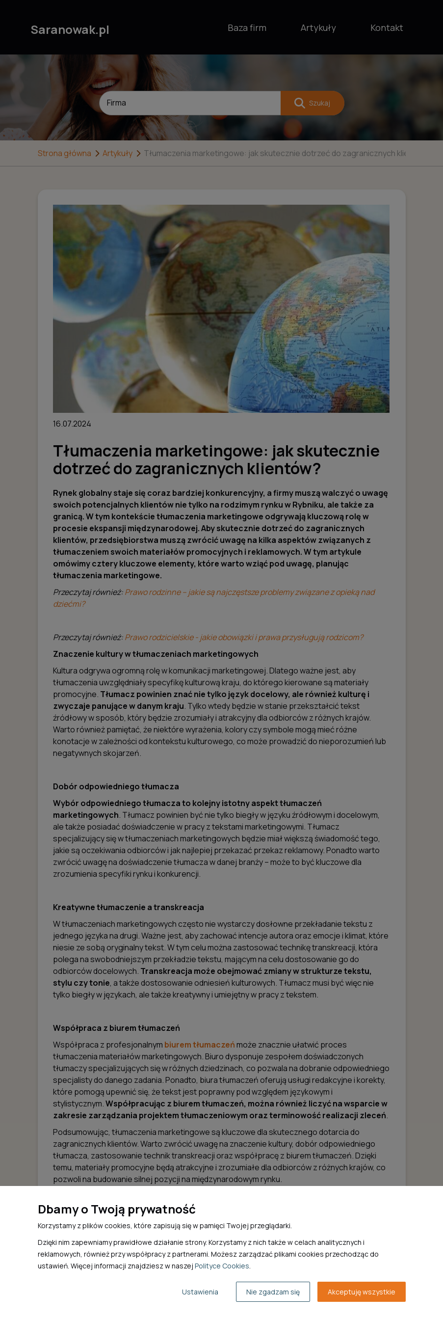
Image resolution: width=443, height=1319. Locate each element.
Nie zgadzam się (273, 1291)
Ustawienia (200, 1291)
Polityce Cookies (222, 1265)
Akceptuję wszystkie (361, 1291)
